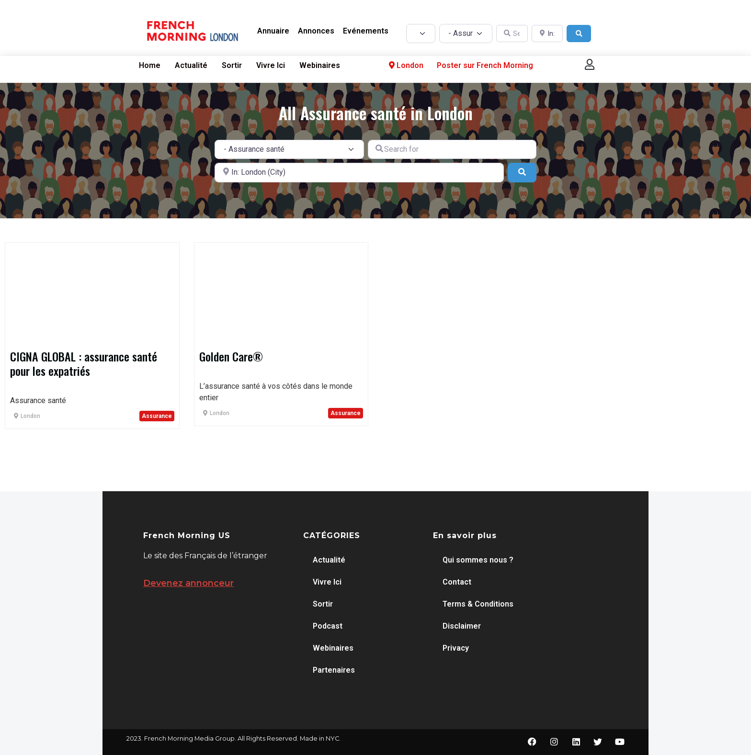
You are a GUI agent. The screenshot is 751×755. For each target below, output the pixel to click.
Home (149, 65)
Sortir (232, 65)
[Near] (359, 172)
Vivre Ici (270, 65)
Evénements (365, 30)
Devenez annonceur (188, 583)
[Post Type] (420, 33)
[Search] (579, 34)
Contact (457, 581)
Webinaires (319, 65)
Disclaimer (462, 626)
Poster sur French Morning (485, 65)
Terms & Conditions (478, 604)
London (405, 65)
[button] (589, 64)
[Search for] (452, 149)
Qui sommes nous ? (478, 559)
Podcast (327, 626)
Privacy (456, 648)
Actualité (191, 65)
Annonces (316, 30)
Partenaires (334, 670)
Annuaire (273, 30)
